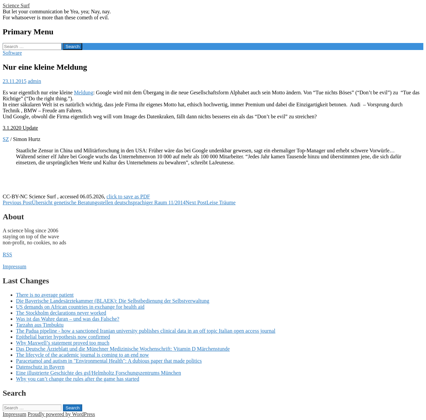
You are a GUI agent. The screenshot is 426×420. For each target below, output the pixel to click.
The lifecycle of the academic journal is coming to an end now (82, 355)
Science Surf (16, 5)
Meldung (83, 92)
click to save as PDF (128, 196)
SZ (6, 139)
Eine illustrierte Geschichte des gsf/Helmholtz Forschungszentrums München (98, 373)
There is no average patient (45, 295)
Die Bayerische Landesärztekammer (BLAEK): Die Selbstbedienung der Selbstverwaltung (112, 301)
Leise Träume (211, 202)
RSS (7, 254)
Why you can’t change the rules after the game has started (77, 379)
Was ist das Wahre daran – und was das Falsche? (67, 319)
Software (12, 53)
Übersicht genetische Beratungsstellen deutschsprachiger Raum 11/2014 (94, 202)
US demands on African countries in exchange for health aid (80, 307)
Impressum (14, 266)
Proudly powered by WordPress (61, 414)
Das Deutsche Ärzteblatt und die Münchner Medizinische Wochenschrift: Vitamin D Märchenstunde (123, 349)
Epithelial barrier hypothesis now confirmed (63, 337)
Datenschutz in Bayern (40, 367)
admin (34, 81)
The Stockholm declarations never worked (61, 313)
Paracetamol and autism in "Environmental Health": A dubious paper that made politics (109, 361)
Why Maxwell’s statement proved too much (62, 343)
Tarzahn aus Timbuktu (40, 325)
